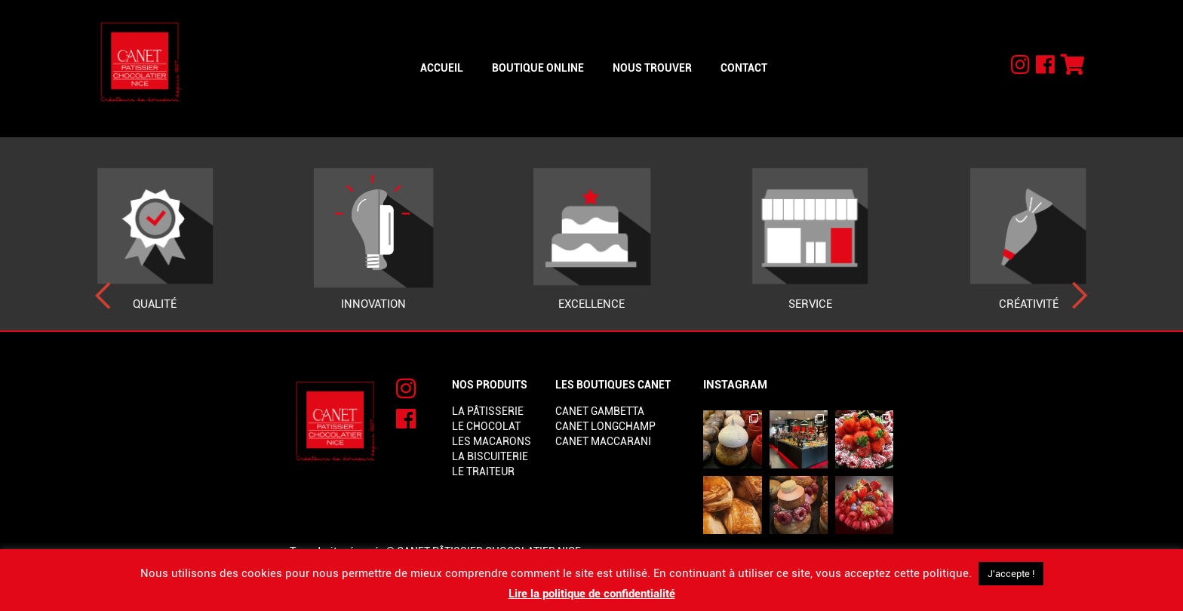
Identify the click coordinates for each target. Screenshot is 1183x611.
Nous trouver (652, 68)
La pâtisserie (488, 411)
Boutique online (538, 68)
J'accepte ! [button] (1011, 573)
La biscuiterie (490, 456)
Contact (744, 68)
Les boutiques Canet (613, 385)
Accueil (441, 68)
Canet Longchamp (605, 426)
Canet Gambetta (599, 411)
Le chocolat (486, 426)
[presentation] (103, 296)
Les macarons (491, 441)
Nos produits (489, 385)
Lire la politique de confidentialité (592, 593)
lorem (573, 456)
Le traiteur (483, 471)
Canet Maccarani (603, 441)
